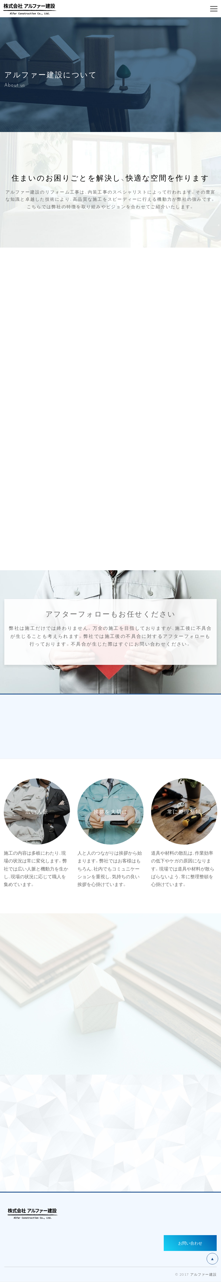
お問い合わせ (190, 1243)
